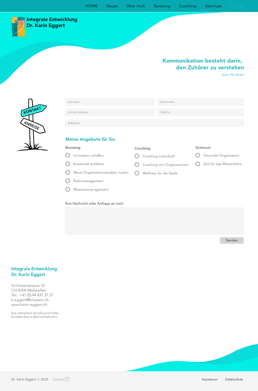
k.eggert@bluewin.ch (30, 299)
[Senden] (232, 240)
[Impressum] (210, 379)
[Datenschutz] (234, 379)
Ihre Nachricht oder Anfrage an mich (94, 203)
